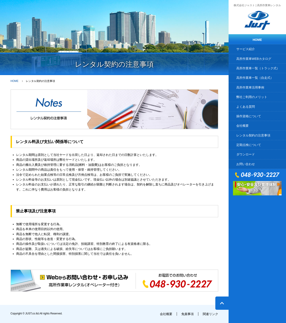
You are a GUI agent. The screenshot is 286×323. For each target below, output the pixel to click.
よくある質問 (245, 106)
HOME (257, 40)
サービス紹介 (245, 49)
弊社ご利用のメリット (251, 97)
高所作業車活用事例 (250, 87)
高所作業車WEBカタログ (253, 58)
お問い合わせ (245, 164)
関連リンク (210, 314)
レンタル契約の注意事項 (253, 135)
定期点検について (248, 145)
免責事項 (187, 314)
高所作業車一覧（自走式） (254, 77)
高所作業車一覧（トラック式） (258, 68)
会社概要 (242, 125)
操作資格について (248, 116)
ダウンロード (245, 154)
